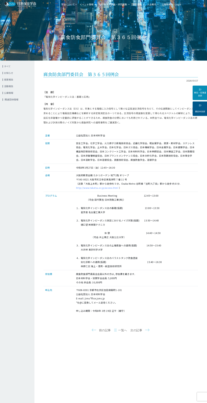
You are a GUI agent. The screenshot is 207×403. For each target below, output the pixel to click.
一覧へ (122, 330)
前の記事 (105, 330)
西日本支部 (200, 109)
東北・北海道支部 (200, 93)
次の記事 (136, 330)
